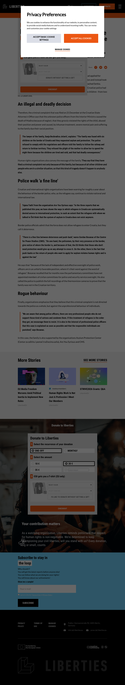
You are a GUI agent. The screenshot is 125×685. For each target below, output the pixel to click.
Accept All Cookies (81, 38)
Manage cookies (62, 49)
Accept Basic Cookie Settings (44, 38)
